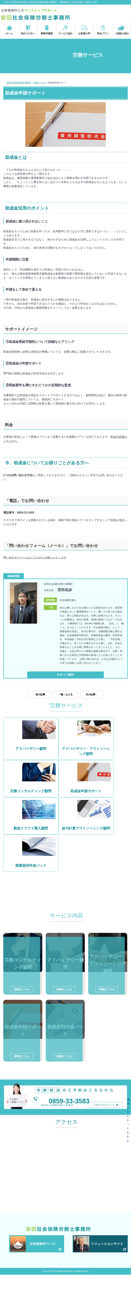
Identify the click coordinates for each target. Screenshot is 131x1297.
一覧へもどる (65, 698)
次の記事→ (92, 698)
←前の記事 (39, 698)
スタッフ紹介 (65, 674)
